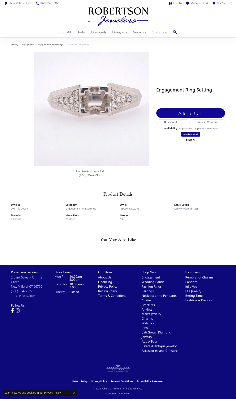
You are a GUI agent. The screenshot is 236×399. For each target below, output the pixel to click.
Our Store (159, 32)
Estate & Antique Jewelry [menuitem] (159, 346)
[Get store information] (23, 296)
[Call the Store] (21, 291)
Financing (105, 282)
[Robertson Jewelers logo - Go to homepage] (118, 16)
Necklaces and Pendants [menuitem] (159, 296)
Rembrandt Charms (199, 277)
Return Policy (107, 291)
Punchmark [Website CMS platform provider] (125, 393)
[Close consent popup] (74, 393)
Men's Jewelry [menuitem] (151, 314)
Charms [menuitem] (147, 318)
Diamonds (98, 32)
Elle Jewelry (193, 291)
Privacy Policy (108, 286)
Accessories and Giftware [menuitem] (160, 351)
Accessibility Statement (150, 381)
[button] (175, 3)
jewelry (14, 44)
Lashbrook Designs (199, 300)
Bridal (81, 32)
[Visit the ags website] (118, 368)
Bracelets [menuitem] (148, 305)
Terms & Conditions (112, 296)
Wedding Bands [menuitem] (153, 282)
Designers (119, 32)
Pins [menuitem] (145, 328)
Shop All (65, 32)
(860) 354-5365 (90, 175)
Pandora (191, 282)
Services (139, 32)
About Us (104, 277)
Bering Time (194, 296)
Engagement (28, 44)
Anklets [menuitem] (147, 309)
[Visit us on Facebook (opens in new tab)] (12, 310)
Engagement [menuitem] (151, 277)
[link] (18, 3)
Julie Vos (191, 286)
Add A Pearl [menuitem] (150, 341)
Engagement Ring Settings (50, 44)
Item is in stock (191, 134)
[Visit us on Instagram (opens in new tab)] (18, 310)
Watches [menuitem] (148, 323)
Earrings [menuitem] (148, 291)
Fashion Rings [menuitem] (152, 286)
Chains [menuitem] (147, 300)
